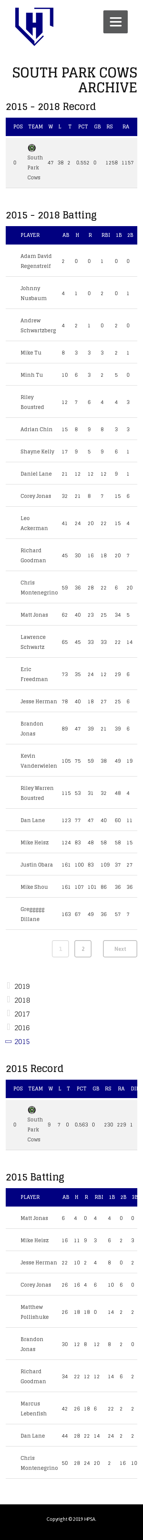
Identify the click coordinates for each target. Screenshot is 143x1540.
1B (119, 235)
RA (125, 126)
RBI (105, 235)
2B (130, 235)
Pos (18, 126)
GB (97, 126)
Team (35, 126)
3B (135, 1197)
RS (109, 126)
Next (120, 949)
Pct (83, 126)
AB (66, 235)
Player (30, 235)
